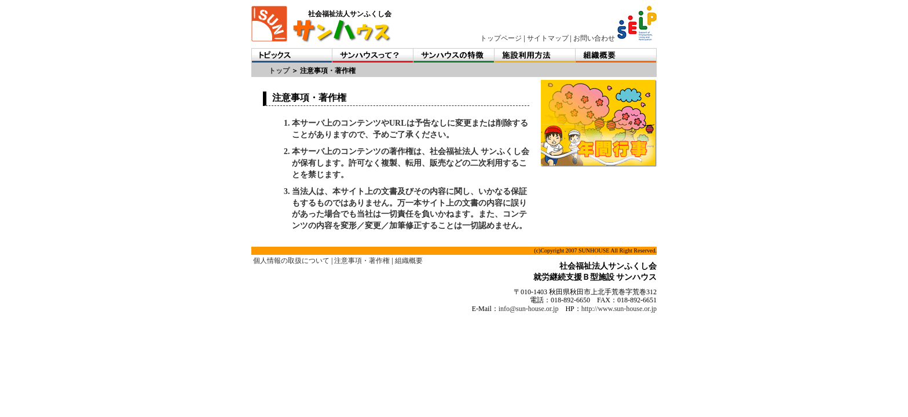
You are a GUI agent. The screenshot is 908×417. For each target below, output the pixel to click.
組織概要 (409, 261)
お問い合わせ (594, 38)
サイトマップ (548, 38)
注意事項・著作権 (362, 261)
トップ (279, 71)
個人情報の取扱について (291, 261)
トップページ (501, 38)
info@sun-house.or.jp (529, 309)
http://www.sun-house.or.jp (619, 309)
